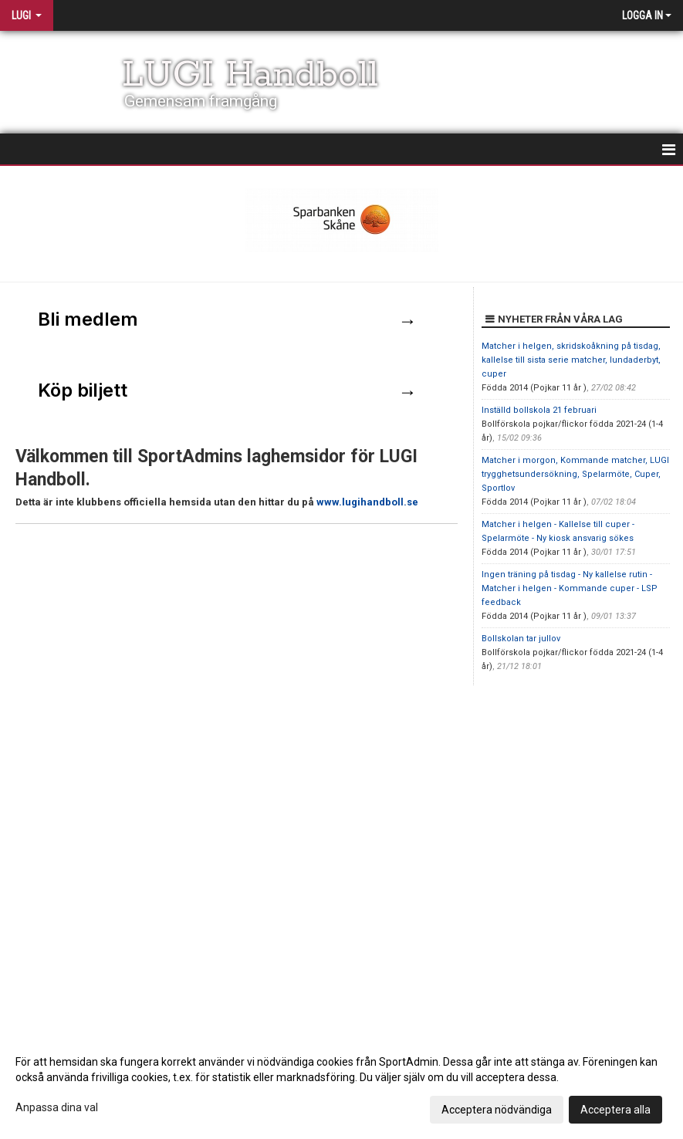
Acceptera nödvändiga (496, 1110)
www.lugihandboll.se (367, 502)
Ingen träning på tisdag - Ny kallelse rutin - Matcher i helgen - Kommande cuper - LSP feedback (570, 588)
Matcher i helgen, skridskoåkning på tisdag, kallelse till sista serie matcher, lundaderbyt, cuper (571, 360)
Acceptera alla (615, 1110)
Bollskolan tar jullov (521, 639)
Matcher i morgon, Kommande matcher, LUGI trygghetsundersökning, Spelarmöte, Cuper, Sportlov (575, 474)
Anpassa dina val (56, 1107)
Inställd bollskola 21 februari (539, 410)
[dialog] (341, 1085)
